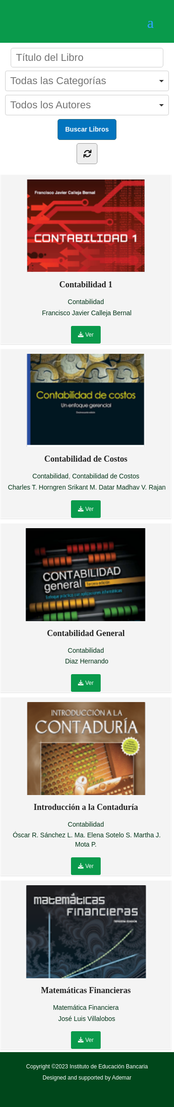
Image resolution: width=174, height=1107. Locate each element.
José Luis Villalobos (87, 1018)
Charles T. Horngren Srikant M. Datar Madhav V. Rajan (87, 487)
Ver (85, 334)
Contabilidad (86, 301)
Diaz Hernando (86, 661)
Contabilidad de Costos (105, 476)
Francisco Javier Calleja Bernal (86, 313)
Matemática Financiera (86, 1007)
